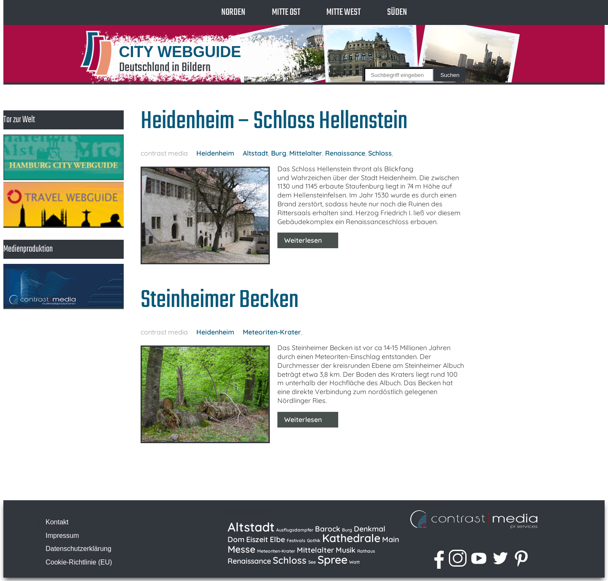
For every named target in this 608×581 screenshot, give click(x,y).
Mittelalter (305, 153)
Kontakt (57, 522)
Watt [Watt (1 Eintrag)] (354, 562)
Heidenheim (215, 153)
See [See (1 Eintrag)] (312, 562)
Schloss (380, 153)
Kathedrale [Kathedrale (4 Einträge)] (351, 538)
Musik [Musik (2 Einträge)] (346, 549)
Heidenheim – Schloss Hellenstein (274, 121)
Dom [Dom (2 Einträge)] (236, 539)
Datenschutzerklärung (78, 548)
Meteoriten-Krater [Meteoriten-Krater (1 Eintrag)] (276, 551)
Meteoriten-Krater (272, 332)
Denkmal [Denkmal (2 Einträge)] (369, 528)
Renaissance (345, 153)
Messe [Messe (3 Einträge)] (241, 549)
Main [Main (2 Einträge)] (390, 539)
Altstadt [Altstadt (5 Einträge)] (251, 526)
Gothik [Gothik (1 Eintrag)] (313, 540)
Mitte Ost (286, 12)
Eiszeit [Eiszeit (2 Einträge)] (257, 539)
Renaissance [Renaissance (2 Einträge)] (249, 560)
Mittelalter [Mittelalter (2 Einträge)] (315, 549)
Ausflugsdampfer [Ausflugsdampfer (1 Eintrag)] (294, 530)
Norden (233, 12)
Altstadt (255, 153)
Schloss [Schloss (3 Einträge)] (290, 560)
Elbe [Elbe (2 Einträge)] (277, 539)
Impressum (62, 535)
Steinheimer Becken (220, 300)
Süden (397, 12)
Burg (278, 153)
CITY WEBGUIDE (180, 51)
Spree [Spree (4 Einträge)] (332, 560)
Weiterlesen (303, 240)
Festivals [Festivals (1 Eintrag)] (296, 540)
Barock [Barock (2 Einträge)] (327, 528)
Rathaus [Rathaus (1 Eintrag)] (366, 551)
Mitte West (343, 12)
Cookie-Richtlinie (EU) (79, 562)
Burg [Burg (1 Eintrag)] (347, 530)
